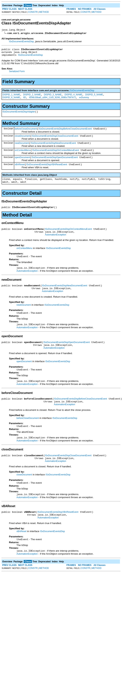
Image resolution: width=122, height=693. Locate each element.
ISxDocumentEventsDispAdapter (18, 115)
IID (24, 101)
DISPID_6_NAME (11, 101)
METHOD (44, 12)
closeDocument (22, 141)
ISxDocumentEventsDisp (21, 42)
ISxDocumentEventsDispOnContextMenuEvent (55, 156)
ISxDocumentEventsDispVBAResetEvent (46, 171)
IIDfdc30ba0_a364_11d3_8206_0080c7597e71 (52, 101)
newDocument (22, 148)
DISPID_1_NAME (11, 97)
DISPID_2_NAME (32, 97)
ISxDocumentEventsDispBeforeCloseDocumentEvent (65, 133)
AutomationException (55, 245)
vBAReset (20, 171)
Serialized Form (17, 73)
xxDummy (84, 101)
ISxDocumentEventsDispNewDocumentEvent (53, 148)
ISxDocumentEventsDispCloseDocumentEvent (55, 141)
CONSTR (33, 12)
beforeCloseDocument (26, 133)
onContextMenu (23, 156)
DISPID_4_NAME (73, 97)
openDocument (22, 164)
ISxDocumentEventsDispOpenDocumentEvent (54, 164)
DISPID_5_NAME (94, 97)
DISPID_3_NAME (53, 97)
